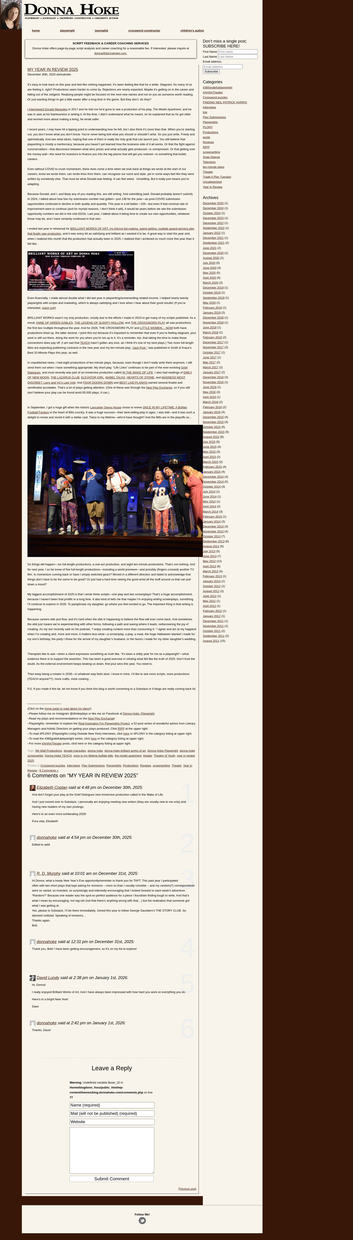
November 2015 (213, 422)
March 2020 (210, 282)
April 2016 (209, 397)
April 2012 (209, 606)
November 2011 (213, 626)
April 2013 (209, 566)
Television (209, 162)
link (205, 112)
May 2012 (209, 601)
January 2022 (212, 233)
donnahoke (47, 837)
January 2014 (212, 521)
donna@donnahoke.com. (110, 53)
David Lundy (48, 977)
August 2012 (211, 591)
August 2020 (211, 258)
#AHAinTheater (52, 743)
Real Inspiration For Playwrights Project (104, 723)
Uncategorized (212, 181)
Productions (130, 765)
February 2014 (212, 516)
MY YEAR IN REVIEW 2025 (52, 69)
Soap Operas (211, 157)
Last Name (210, 56)
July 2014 (209, 491)
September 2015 (213, 432)
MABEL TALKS (115, 377)
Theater (176, 765)
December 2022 (213, 223)
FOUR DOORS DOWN (98, 382)
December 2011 (213, 621)
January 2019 (212, 312)
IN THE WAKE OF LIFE (137, 372)
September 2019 (213, 297)
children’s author (192, 30)
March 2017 (210, 367)
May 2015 (209, 451)
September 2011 (213, 636)
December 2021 (213, 238)
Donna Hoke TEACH (58, 755)
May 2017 (209, 362)
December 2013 (213, 526)
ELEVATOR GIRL (92, 377)
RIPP (121, 728)
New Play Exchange (159, 387)
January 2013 (212, 581)
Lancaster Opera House (105, 407)
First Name (210, 51)
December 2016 (213, 377)
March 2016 (210, 402)
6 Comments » (49, 770)
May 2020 (209, 272)
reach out (48, 308)
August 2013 (211, 546)
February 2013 (212, 576)
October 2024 (212, 213)
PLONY (208, 127)
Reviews (145, 765)
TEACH (85, 342)
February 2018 (212, 337)
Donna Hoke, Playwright (138, 713)
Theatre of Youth (164, 755)
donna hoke (95, 750)
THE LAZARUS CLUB (65, 377)
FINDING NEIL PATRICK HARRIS (225, 102)
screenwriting (161, 765)
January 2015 (212, 471)
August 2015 (211, 437)
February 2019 (212, 307)
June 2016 (210, 387)
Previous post (187, 1197)
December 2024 (213, 208)
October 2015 (212, 427)
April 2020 (209, 277)
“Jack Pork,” (139, 347)
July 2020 (209, 263)
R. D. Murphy (49, 873)
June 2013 (210, 556)
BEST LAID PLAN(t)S (133, 382)
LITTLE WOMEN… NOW (156, 328)
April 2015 (209, 457)
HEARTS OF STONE (140, 377)
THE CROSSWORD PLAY (148, 322)
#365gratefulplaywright (217, 87)
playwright (67, 30)
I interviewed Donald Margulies (47, 109)
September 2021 (213, 242)
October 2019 (212, 292)
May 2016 (209, 392)
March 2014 (210, 511)
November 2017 (213, 347)
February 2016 (212, 407)
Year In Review (212, 187)
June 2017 (210, 357)
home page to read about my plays (67, 708)
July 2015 (209, 442)
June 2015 (210, 446)
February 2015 (212, 466)
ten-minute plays (213, 167)
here (126, 733)
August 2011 (211, 641)
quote (206, 137)
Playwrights (113, 765)
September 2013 (213, 541)
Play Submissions (93, 765)
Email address (212, 61)
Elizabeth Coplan (52, 787)
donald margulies (75, 750)
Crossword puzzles (53, 765)
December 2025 (213, 203)
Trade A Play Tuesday (217, 177)
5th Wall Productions (48, 750)
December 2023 (213, 218)
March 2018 (210, 332)
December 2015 (213, 417)
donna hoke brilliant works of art (125, 750)
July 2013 (209, 551)
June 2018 (210, 327)
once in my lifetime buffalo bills (93, 755)
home (36, 30)
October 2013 (212, 536)
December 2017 (213, 342)
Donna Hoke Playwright (162, 750)
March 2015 (210, 462)
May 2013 (209, 561)
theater (147, 755)
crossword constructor (144, 30)
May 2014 (209, 501)
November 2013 (213, 531)
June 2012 (210, 596)
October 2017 (212, 352)
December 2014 (213, 476)
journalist (101, 30)
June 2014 (210, 496)
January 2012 (212, 616)
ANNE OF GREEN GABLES (54, 322)
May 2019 (209, 302)
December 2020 (213, 253)
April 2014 (209, 506)
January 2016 (212, 412)
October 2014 (212, 486)
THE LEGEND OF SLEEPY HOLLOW (99, 322)
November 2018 (213, 322)
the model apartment (128, 755)
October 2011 (212, 631)
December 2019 (213, 287)
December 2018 (213, 317)
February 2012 (212, 611)
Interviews (73, 765)
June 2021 (210, 248)
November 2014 (213, 481)
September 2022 (213, 228)
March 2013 (210, 571)
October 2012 (212, 586)
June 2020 (210, 267)
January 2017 (212, 372)
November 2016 (213, 382)
